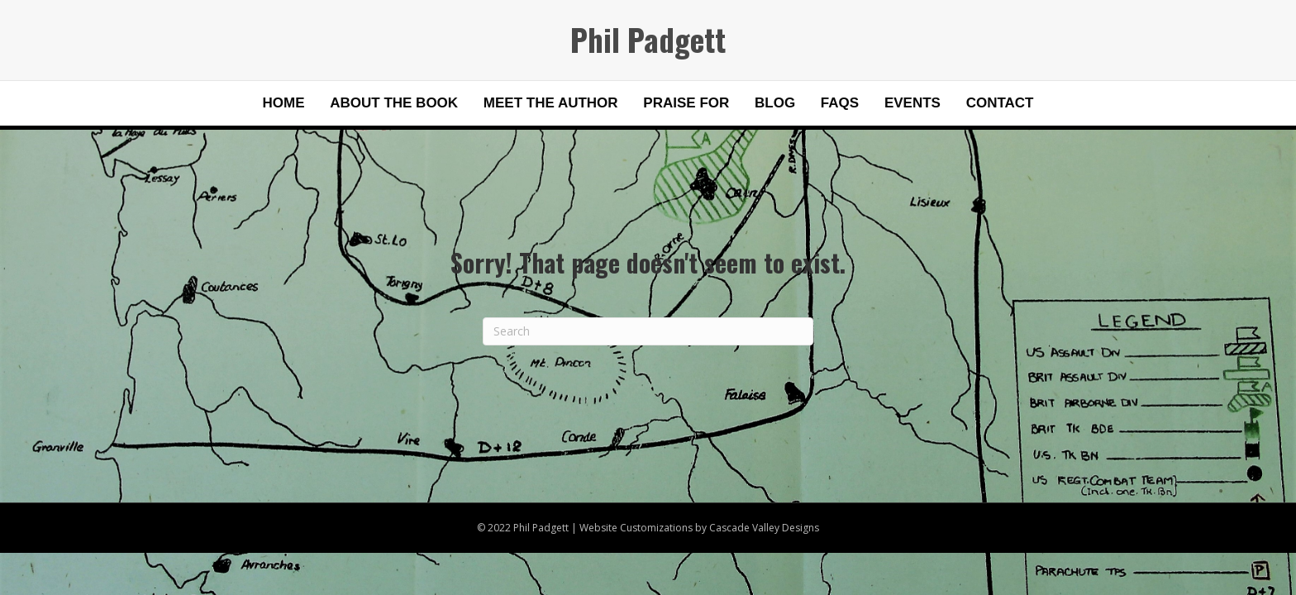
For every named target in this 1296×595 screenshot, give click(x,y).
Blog (775, 103)
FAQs (840, 103)
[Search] (648, 331)
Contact (1000, 103)
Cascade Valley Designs (764, 528)
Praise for (686, 103)
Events (912, 103)
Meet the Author (551, 103)
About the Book (394, 103)
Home (284, 103)
